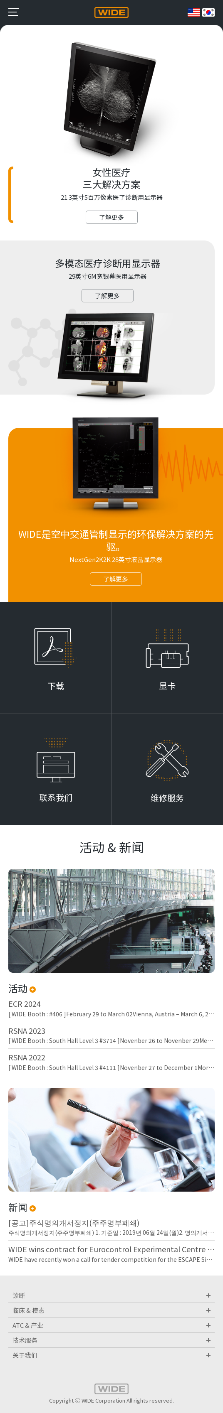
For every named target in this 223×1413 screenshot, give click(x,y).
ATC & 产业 (111, 1325)
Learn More (55, 658)
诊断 (111, 1295)
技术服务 (111, 1340)
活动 (22, 988)
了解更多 (111, 217)
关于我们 (111, 1355)
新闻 (22, 1207)
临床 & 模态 (111, 1310)
